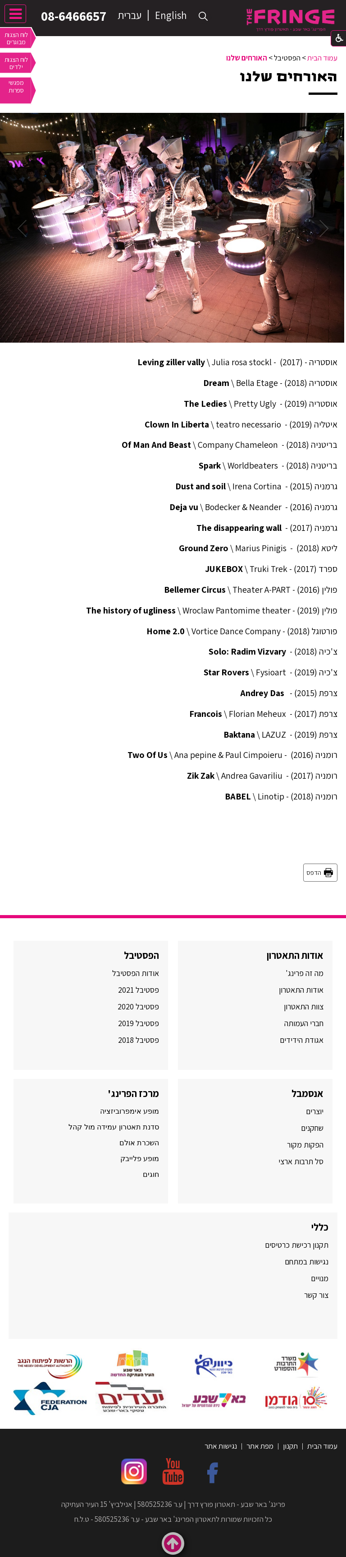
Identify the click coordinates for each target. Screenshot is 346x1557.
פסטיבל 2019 (138, 1023)
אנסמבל (307, 1093)
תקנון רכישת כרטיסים (296, 1245)
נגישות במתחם (304, 1261)
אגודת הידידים (301, 1040)
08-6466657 (72, 16)
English (171, 15)
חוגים (151, 1174)
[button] (203, 16)
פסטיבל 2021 (138, 990)
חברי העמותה (303, 1023)
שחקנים (312, 1128)
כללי (319, 1227)
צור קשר (315, 1295)
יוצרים (314, 1111)
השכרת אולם (139, 1143)
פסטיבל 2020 (138, 1006)
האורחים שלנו (246, 58)
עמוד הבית (322, 58)
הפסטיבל (141, 955)
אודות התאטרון (295, 955)
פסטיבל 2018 (138, 1040)
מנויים (318, 1278)
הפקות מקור (305, 1144)
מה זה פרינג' (304, 973)
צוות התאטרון (303, 1006)
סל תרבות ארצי (300, 1161)
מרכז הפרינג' (133, 1093)
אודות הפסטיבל (135, 973)
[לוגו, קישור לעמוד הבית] (291, 20)
